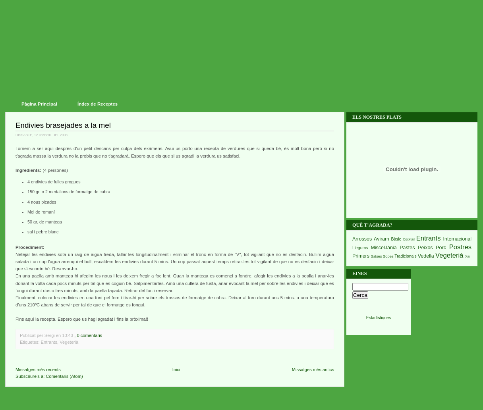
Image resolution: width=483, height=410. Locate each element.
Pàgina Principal (39, 104)
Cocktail (409, 239)
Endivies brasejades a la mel (63, 125)
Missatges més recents (38, 369)
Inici (176, 369)
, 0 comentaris (88, 335)
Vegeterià (69, 342)
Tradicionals (405, 256)
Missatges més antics (313, 369)
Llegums (360, 248)
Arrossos (362, 239)
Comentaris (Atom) (64, 376)
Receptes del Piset (244, 35)
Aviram (381, 239)
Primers (360, 256)
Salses (376, 256)
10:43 (67, 335)
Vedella (426, 256)
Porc (441, 247)
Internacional (457, 239)
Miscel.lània (383, 247)
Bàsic (396, 239)
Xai (467, 256)
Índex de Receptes (97, 104)
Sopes (388, 256)
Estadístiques (378, 318)
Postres (460, 247)
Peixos (425, 247)
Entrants (49, 342)
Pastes (407, 247)
